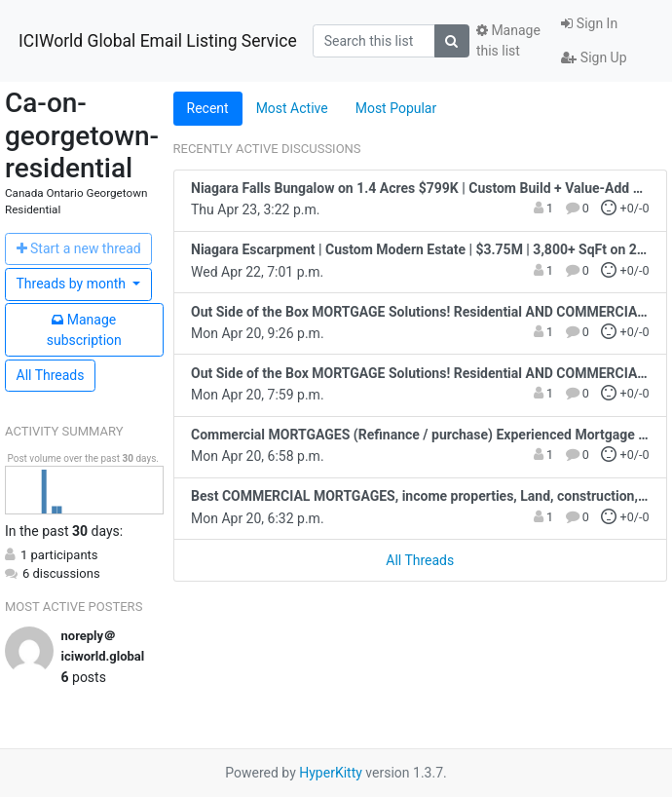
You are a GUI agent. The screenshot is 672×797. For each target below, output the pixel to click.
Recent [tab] (208, 108)
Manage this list (508, 40)
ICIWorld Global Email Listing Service (158, 41)
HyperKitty (330, 772)
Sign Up (593, 57)
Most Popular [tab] (396, 108)
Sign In (589, 23)
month (73, 283)
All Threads (51, 375)
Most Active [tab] (292, 108)
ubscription (84, 330)
